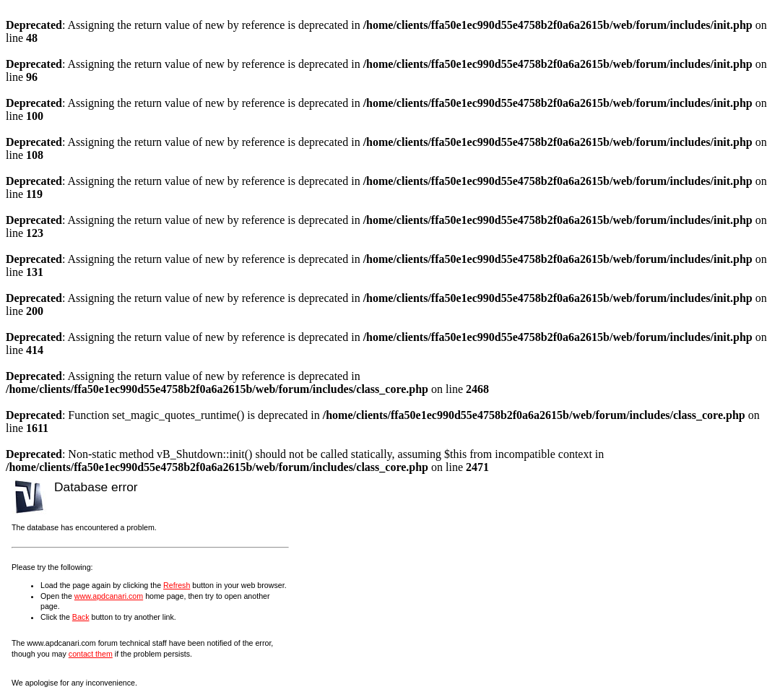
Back (81, 617)
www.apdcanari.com (108, 596)
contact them (91, 653)
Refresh (176, 585)
